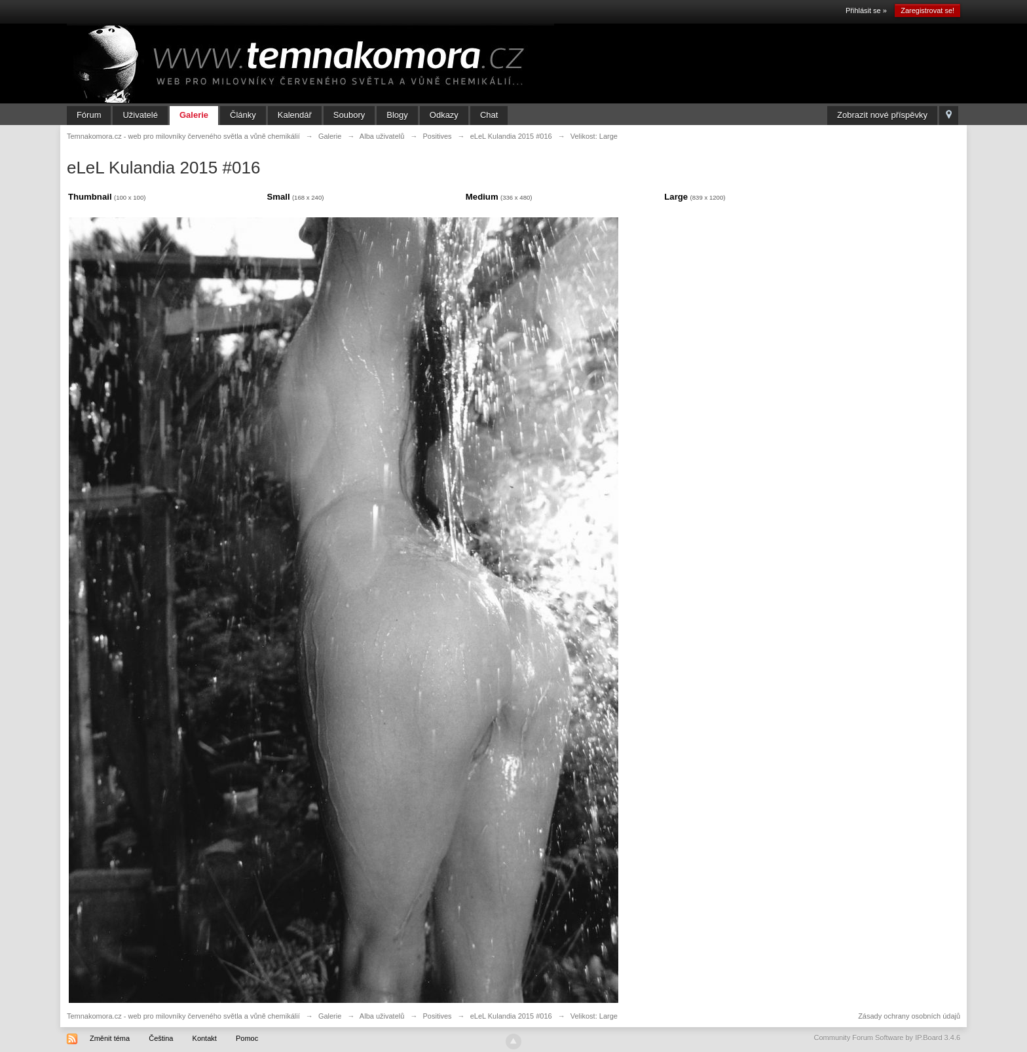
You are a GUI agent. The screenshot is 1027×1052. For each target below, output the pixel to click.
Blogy (397, 115)
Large (676, 197)
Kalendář (295, 115)
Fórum (89, 115)
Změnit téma (110, 1038)
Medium (482, 197)
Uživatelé (139, 115)
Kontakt (205, 1038)
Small (278, 197)
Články (243, 115)
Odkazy (444, 115)
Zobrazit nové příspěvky (882, 115)
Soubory (349, 115)
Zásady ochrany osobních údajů (909, 1016)
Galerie (193, 115)
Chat (489, 115)
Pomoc (247, 1038)
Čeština (161, 1038)
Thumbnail (90, 197)
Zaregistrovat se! (927, 10)
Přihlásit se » (866, 10)
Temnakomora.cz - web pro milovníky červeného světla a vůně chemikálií (183, 1016)
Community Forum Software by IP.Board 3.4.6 (887, 1038)
